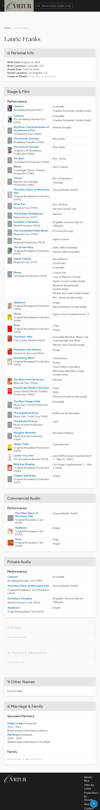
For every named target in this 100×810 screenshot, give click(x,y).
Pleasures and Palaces (27, 335)
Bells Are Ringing (24, 449)
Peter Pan (20, 189)
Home (7, 13)
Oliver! (18, 163)
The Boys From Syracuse (29, 365)
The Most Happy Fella (27, 386)
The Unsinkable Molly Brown (31, 216)
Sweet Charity (22, 244)
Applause (19, 287)
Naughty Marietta (25, 418)
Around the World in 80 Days (31, 373)
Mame (17, 152)
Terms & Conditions (51, 805)
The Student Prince (25, 406)
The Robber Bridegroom (28, 199)
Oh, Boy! (19, 143)
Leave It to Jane (23, 441)
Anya (17, 310)
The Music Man (23, 322)
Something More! (24, 343)
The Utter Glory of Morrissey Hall (31, 177)
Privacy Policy (73, 805)
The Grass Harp (23, 232)
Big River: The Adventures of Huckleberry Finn (31, 114)
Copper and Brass (25, 461)
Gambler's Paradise (26, 207)
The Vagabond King (26, 398)
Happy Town (21, 429)
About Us (89, 789)
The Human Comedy (26, 124)
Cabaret (19, 91)
